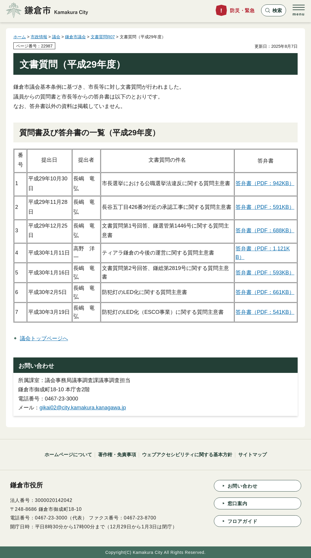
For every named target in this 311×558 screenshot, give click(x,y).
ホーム (19, 36)
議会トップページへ (44, 338)
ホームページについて (68, 454)
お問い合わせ (243, 486)
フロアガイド (243, 521)
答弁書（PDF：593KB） (265, 273)
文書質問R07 (103, 36)
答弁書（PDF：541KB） (265, 312)
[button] (273, 10)
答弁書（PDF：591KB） (265, 207)
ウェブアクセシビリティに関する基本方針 (187, 454)
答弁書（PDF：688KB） (265, 230)
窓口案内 (237, 503)
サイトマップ (252, 454)
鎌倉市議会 (75, 36)
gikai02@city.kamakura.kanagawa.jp (83, 408)
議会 (56, 36)
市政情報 (39, 36)
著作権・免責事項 (117, 454)
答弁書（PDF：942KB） (265, 183)
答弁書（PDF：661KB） (265, 292)
